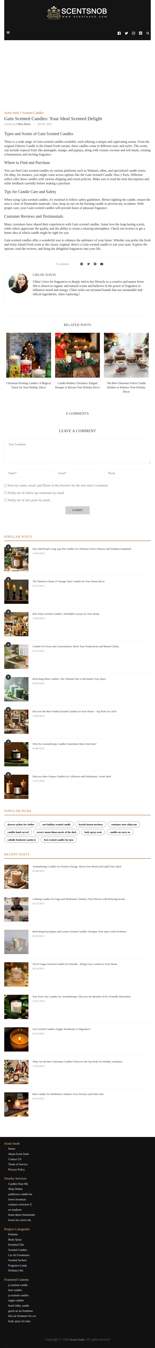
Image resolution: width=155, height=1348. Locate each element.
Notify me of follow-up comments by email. (36, 493)
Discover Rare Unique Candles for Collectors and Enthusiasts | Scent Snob (71, 776)
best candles (15, 1290)
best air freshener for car (22, 1316)
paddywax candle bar (20, 1194)
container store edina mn (124, 824)
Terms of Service (17, 1164)
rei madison (15, 1209)
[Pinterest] (140, 33)
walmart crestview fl (19, 1204)
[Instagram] (133, 33)
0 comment (60, 264)
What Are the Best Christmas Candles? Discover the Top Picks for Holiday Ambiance (77, 1061)
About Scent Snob (18, 1154)
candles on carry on (120, 832)
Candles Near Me (18, 1183)
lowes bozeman (17, 1199)
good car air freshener (20, 1310)
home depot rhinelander (21, 1214)
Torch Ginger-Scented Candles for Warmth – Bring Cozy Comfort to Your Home (74, 964)
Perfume (13, 1234)
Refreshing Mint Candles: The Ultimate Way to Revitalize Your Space (69, 678)
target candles (16, 1300)
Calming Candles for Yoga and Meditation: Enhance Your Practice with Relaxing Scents (78, 898)
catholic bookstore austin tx (21, 839)
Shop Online (15, 1188)
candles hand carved (18, 832)
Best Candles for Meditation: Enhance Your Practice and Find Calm (68, 1094)
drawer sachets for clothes (20, 824)
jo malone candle (18, 1285)
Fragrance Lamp (17, 1265)
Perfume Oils (15, 1270)
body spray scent (93, 832)
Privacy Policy (16, 1169)
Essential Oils (16, 1244)
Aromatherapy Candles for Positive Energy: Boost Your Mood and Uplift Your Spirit (76, 866)
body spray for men (19, 1321)
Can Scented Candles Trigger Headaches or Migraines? (61, 1029)
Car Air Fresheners (19, 1255)
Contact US (14, 1159)
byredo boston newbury (91, 824)
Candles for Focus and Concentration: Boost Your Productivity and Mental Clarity (75, 646)
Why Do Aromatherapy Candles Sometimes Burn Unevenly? (64, 743)
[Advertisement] (77, 81)
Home (11, 1148)
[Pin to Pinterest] (94, 264)
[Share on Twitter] (88, 264)
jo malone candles (18, 1295)
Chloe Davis (24, 124)
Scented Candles (33, 113)
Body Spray (15, 1239)
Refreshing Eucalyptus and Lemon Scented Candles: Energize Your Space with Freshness (79, 931)
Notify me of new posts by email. (29, 500)
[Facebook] (119, 33)
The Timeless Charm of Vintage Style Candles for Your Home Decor (68, 581)
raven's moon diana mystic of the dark (56, 832)
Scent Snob (11, 113)
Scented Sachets (17, 1260)
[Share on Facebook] (81, 264)
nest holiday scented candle (56, 824)
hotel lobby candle (18, 1305)
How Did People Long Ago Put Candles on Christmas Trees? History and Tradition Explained (81, 548)
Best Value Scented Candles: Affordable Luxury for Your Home (65, 613)
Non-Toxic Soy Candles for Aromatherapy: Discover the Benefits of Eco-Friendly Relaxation (81, 996)
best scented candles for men (58, 839)
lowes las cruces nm (19, 1220)
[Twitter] (126, 33)
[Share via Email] (101, 264)
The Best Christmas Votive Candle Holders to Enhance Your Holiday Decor (126, 387)
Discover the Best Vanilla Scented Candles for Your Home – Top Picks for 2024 (74, 711)
